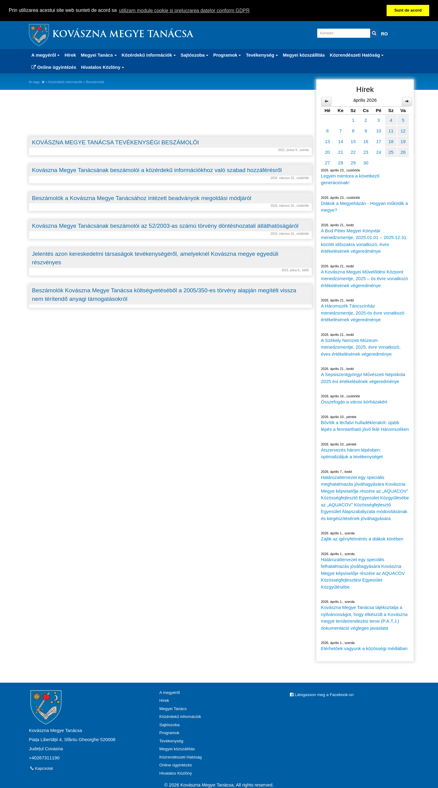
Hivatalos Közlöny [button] (102, 66)
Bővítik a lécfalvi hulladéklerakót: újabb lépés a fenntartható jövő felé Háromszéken (365, 426)
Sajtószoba (169, 724)
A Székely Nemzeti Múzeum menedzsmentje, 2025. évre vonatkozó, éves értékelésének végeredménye (361, 346)
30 (365, 162)
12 (403, 130)
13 (327, 141)
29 (353, 162)
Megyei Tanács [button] (99, 54)
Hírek (70, 54)
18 (391, 141)
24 (378, 151)
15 (353, 141)
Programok (169, 732)
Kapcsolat (41, 768)
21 (340, 151)
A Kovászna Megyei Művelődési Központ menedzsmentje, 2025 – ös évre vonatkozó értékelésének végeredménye (364, 278)
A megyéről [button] (45, 54)
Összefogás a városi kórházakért (354, 401)
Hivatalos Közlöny (175, 773)
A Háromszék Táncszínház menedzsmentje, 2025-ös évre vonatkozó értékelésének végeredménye (362, 312)
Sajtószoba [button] (194, 54)
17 (378, 141)
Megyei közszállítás (304, 54)
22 (353, 151)
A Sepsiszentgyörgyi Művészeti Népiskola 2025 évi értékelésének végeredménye (363, 378)
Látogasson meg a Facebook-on (321, 694)
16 (365, 141)
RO (384, 33)
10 (378, 130)
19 (403, 141)
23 (365, 151)
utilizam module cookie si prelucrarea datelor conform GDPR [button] (184, 10)
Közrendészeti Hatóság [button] (357, 54)
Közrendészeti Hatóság (180, 757)
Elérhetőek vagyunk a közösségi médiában (364, 648)
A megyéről (169, 692)
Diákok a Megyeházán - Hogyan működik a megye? (364, 206)
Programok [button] (227, 54)
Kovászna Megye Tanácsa (122, 34)
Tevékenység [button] (262, 54)
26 (403, 151)
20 (327, 151)
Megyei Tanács (173, 708)
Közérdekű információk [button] (149, 54)
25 (391, 151)
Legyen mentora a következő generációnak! (350, 179)
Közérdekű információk (65, 81)
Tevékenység (171, 740)
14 (340, 141)
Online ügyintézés (53, 66)
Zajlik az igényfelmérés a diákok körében (362, 538)
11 (391, 130)
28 (340, 162)
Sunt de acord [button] (408, 10)
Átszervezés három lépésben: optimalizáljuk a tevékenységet (352, 453)
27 (327, 162)
